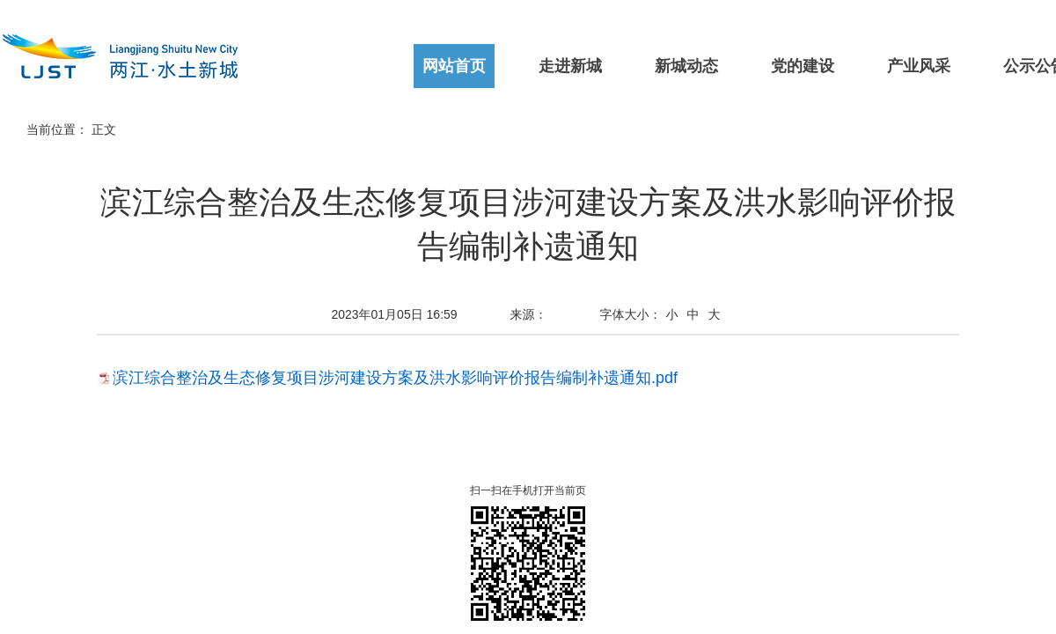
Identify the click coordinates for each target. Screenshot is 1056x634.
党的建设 (802, 66)
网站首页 (454, 66)
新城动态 (686, 66)
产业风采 (918, 66)
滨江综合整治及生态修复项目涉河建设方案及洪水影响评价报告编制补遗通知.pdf (395, 378)
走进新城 (570, 66)
